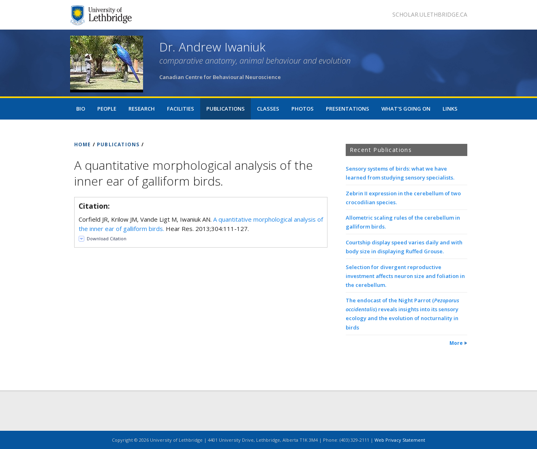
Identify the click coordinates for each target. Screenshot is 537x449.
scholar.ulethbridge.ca (429, 14)
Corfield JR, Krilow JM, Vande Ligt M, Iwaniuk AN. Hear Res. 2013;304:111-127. (201, 224)
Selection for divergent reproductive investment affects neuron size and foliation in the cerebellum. (405, 276)
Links (450, 108)
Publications (225, 108)
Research (141, 108)
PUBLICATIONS (118, 144)
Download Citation (106, 238)
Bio (80, 108)
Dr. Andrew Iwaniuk (212, 46)
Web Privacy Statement (399, 440)
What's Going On (405, 108)
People (106, 108)
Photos (302, 108)
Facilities (180, 108)
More (456, 343)
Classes (268, 108)
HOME (82, 144)
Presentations (347, 108)
